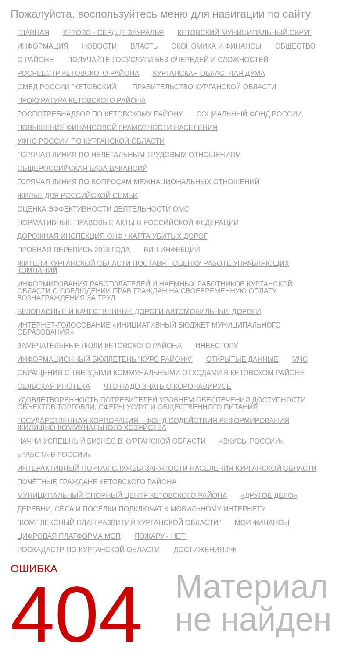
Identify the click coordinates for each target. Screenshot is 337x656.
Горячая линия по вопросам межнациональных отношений (138, 182)
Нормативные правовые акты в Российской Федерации (128, 222)
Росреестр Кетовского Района (78, 73)
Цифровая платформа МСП (69, 536)
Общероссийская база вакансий (82, 168)
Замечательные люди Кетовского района (99, 345)
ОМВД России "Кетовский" (68, 87)
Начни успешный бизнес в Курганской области (111, 441)
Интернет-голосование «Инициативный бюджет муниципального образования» (149, 328)
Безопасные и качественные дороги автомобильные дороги (139, 311)
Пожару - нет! (160, 536)
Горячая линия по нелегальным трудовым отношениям (129, 155)
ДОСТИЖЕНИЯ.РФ (205, 550)
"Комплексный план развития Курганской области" (119, 522)
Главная (33, 32)
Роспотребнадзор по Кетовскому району (100, 114)
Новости (99, 46)
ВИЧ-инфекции (171, 250)
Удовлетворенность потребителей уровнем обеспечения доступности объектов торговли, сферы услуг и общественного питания (161, 403)
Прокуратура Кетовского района (81, 100)
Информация (42, 46)
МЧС (300, 359)
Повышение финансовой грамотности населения (117, 127)
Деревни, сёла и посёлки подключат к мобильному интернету (141, 509)
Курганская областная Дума (209, 73)
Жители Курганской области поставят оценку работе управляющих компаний (153, 267)
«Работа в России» (54, 454)
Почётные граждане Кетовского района (96, 482)
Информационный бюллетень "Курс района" (105, 359)
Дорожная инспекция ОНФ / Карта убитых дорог (112, 236)
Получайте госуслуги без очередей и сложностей (167, 59)
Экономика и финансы (217, 46)
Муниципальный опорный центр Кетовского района (122, 495)
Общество (295, 46)
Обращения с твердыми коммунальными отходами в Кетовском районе (161, 373)
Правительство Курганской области (204, 87)
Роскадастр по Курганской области (88, 550)
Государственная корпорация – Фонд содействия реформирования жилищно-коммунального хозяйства (153, 424)
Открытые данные (242, 359)
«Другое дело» (269, 495)
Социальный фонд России (249, 114)
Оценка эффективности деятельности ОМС (103, 209)
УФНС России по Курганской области (91, 141)
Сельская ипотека (53, 386)
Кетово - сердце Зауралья (113, 32)
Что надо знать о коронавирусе (167, 386)
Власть (144, 46)
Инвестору (216, 345)
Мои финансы (261, 522)
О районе (35, 59)
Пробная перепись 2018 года (73, 250)
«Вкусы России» (251, 441)
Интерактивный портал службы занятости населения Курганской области (167, 468)
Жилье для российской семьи (77, 195)
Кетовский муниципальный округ (245, 32)
